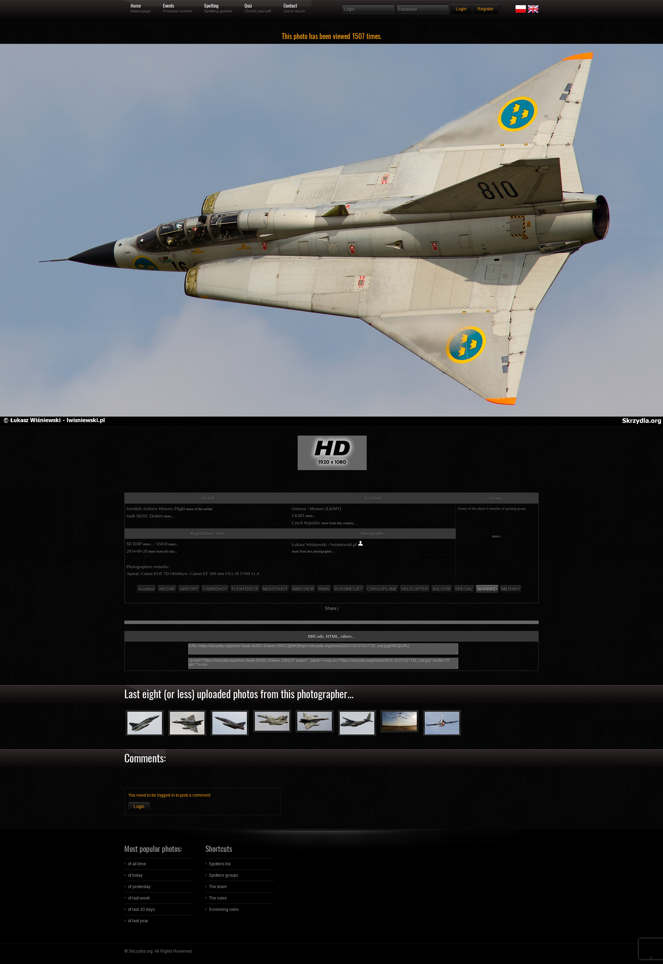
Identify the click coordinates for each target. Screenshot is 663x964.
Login (139, 806)
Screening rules (224, 909)
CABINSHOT (215, 589)
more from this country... (338, 523)
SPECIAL (464, 589)
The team (218, 886)
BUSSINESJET (348, 589)
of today (135, 875)
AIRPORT (189, 589)
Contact (290, 6)
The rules (218, 898)
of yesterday (139, 886)
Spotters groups (223, 875)
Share (330, 608)
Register (485, 9)
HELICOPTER (414, 589)
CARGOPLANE (382, 589)
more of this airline (199, 509)
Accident (146, 589)
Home (136, 6)
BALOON (442, 589)
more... (168, 516)
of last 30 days (141, 909)
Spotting (211, 6)
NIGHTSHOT (275, 589)
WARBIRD (487, 589)
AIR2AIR (167, 589)
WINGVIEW (303, 589)
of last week (139, 898)
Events (168, 6)
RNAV (324, 589)
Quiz (248, 6)
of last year (138, 920)
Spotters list (219, 863)
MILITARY (510, 589)
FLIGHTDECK (245, 589)
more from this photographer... (313, 551)
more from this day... (162, 551)
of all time (137, 863)
